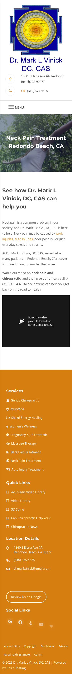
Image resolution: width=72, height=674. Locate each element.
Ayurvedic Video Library (28, 492)
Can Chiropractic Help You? (30, 518)
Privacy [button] (63, 646)
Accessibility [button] (12, 646)
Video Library (20, 501)
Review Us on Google (26, 597)
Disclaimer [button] (47, 646)
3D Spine (17, 509)
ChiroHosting (16, 668)
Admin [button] (38, 654)
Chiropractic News (24, 527)
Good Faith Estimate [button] (17, 654)
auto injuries (24, 241)
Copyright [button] (30, 646)
